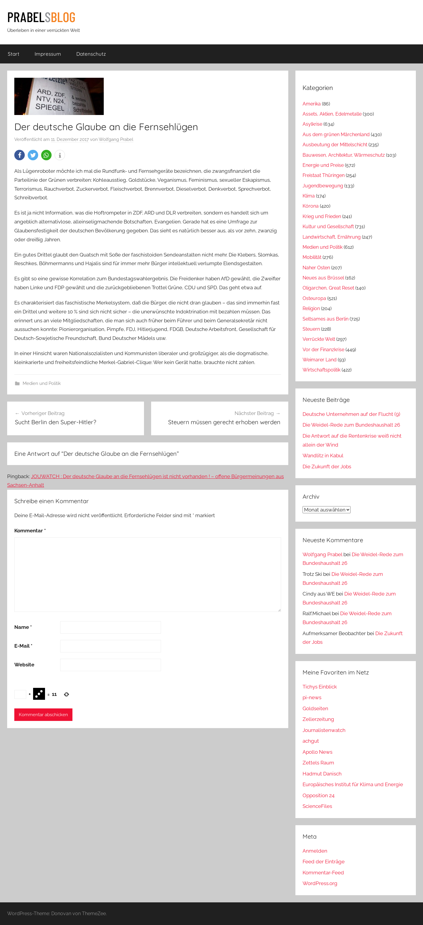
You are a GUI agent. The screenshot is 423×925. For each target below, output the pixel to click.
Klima (309, 196)
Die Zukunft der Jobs (327, 467)
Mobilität (312, 257)
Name (23, 627)
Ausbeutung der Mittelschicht (335, 144)
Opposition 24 (318, 795)
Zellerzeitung (318, 719)
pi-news (312, 697)
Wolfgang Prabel (116, 139)
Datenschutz (91, 54)
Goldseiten (315, 708)
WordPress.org (320, 883)
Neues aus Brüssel (323, 278)
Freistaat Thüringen (324, 175)
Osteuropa (314, 298)
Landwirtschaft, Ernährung (332, 237)
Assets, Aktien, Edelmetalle (332, 114)
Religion (311, 308)
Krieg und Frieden (322, 216)
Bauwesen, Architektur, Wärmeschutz (344, 155)
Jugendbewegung (323, 186)
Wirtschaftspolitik (321, 370)
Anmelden (315, 851)
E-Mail (23, 646)
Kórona (311, 206)
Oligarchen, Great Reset (328, 288)
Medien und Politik (42, 383)
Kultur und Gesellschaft (328, 226)
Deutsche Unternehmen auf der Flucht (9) (351, 414)
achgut (311, 741)
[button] (19, 155)
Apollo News (317, 752)
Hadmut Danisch (322, 774)
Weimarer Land (320, 360)
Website (24, 665)
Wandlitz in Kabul (323, 455)
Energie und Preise (323, 165)
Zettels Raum (318, 763)
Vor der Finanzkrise (323, 349)
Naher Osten (316, 267)
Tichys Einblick (320, 687)
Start (13, 54)
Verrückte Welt (319, 339)
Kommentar (30, 531)
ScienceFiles (317, 806)
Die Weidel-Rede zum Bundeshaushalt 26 (351, 425)
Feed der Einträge (324, 862)
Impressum (48, 54)
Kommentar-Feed (323, 873)
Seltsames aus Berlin (325, 319)
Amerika (312, 104)
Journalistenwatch (324, 730)
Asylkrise (312, 124)
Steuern (311, 329)
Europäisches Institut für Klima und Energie (353, 784)
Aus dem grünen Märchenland (336, 134)
